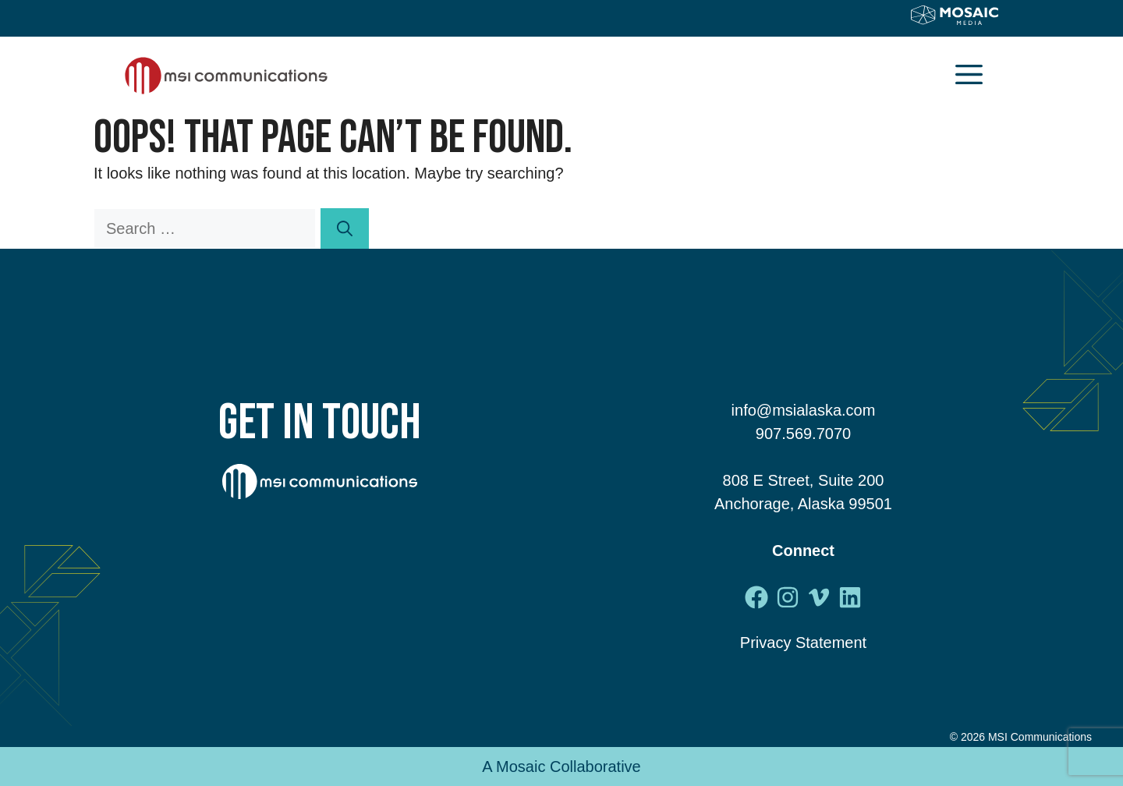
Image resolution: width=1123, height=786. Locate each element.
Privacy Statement (803, 642)
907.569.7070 (803, 433)
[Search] (345, 228)
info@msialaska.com (804, 410)
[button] (969, 75)
